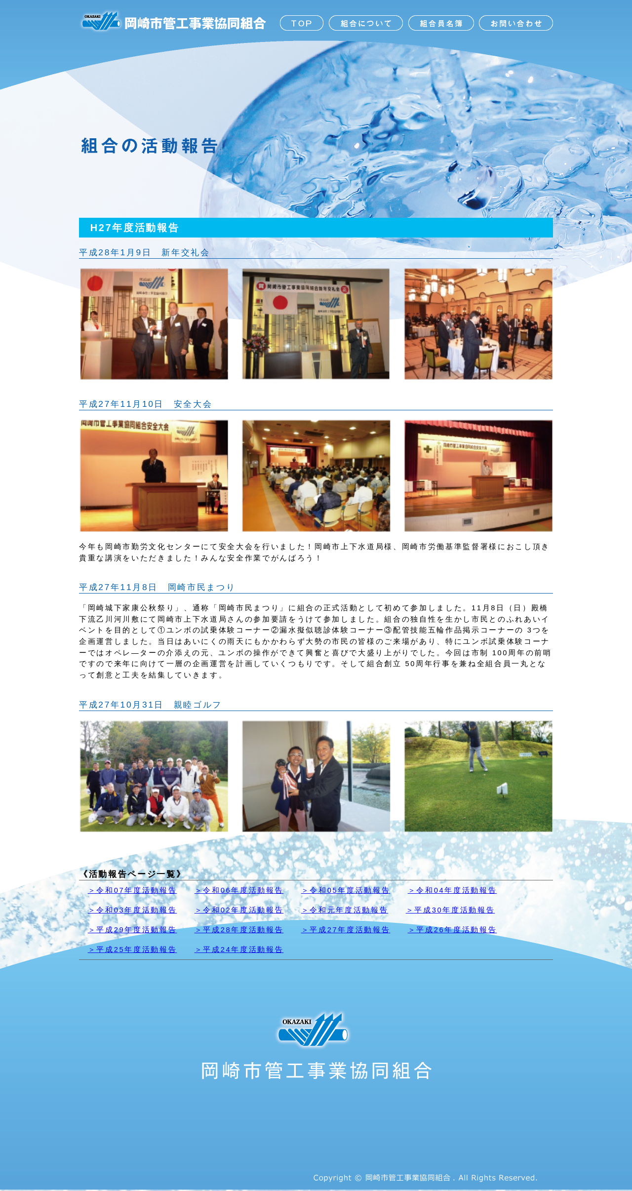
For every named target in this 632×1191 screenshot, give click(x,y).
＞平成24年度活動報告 (239, 949)
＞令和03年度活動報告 (132, 910)
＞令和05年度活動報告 (346, 890)
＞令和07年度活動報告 (132, 890)
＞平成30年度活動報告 (450, 910)
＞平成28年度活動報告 (239, 930)
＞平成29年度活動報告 (132, 930)
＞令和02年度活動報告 (239, 910)
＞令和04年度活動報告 (452, 890)
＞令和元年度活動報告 (345, 910)
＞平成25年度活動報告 (132, 949)
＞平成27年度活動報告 (346, 930)
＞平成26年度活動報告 (452, 930)
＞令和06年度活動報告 (239, 890)
